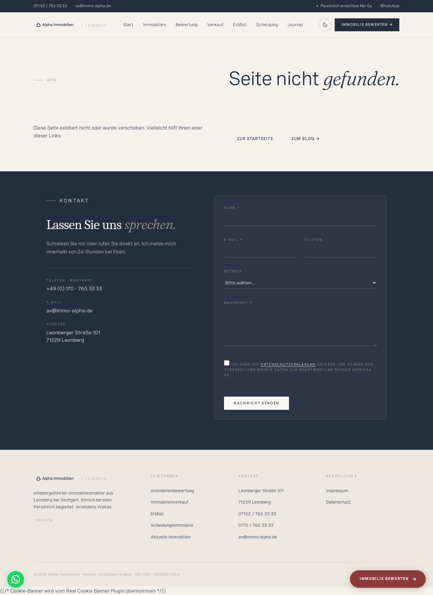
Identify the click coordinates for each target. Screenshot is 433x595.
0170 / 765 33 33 (256, 525)
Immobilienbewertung (172, 490)
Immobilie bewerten (388, 579)
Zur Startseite (255, 138)
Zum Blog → (305, 138)
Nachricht (238, 303)
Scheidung (267, 24)
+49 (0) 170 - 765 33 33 (74, 289)
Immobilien (154, 24)
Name (232, 208)
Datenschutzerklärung (288, 364)
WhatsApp (389, 6)
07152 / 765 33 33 (50, 6)
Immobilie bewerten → (367, 25)
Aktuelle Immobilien (171, 537)
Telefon (313, 240)
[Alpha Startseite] (70, 24)
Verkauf (215, 24)
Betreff (233, 271)
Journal (295, 24)
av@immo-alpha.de (93, 6)
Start (128, 24)
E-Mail (233, 240)
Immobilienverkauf (169, 502)
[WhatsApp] (15, 579)
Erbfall (240, 24)
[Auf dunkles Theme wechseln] (325, 25)
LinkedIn (43, 520)
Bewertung (187, 24)
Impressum (337, 490)
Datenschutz (338, 502)
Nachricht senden (256, 403)
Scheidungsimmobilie (172, 525)
